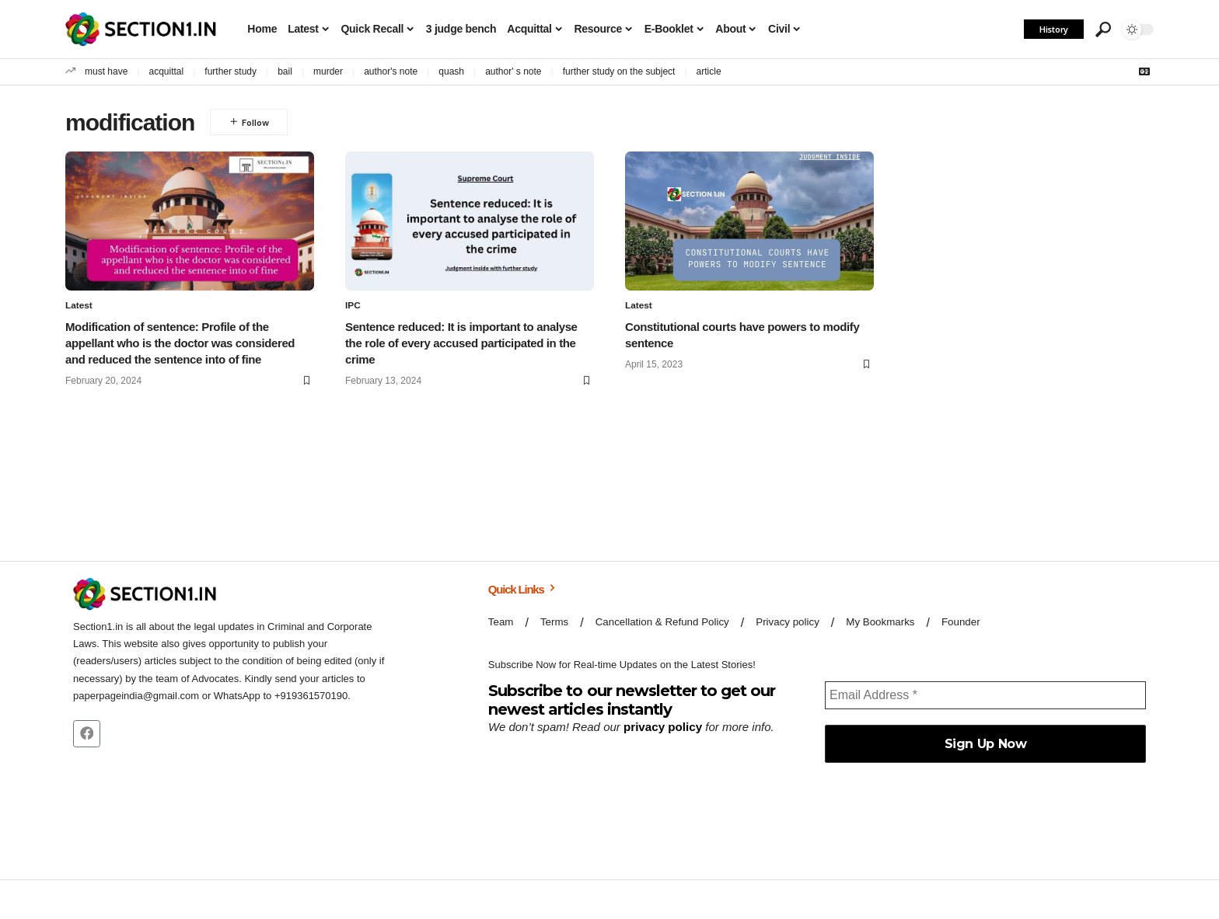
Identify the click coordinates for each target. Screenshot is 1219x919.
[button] (1103, 29)
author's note (390, 71)
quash (451, 71)
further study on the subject (619, 71)
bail (285, 71)
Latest (79, 306)
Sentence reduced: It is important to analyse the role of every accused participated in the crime (461, 343)
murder (328, 71)
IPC (353, 306)
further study (230, 71)
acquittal (166, 71)
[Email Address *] (985, 695)
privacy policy (662, 726)
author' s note (513, 71)
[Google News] (1144, 71)
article (709, 71)
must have (106, 71)
